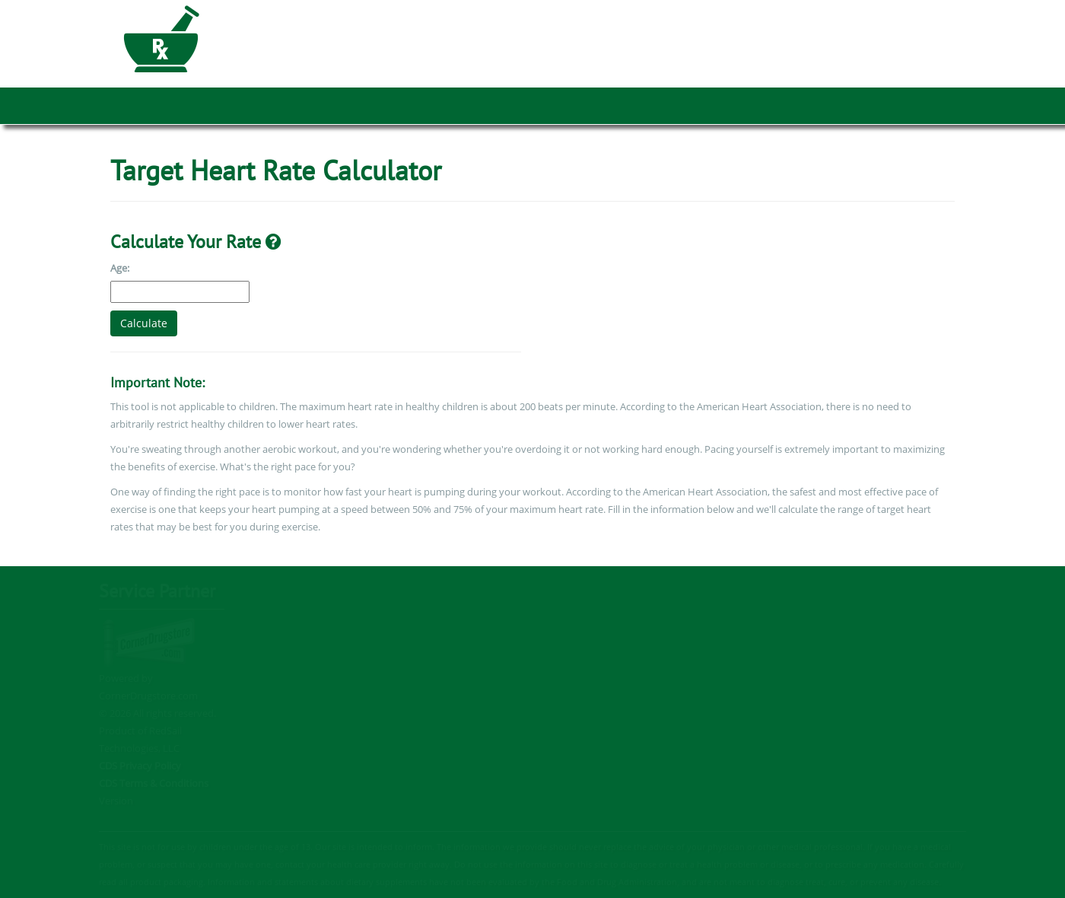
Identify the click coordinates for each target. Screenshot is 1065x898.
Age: (119, 268)
